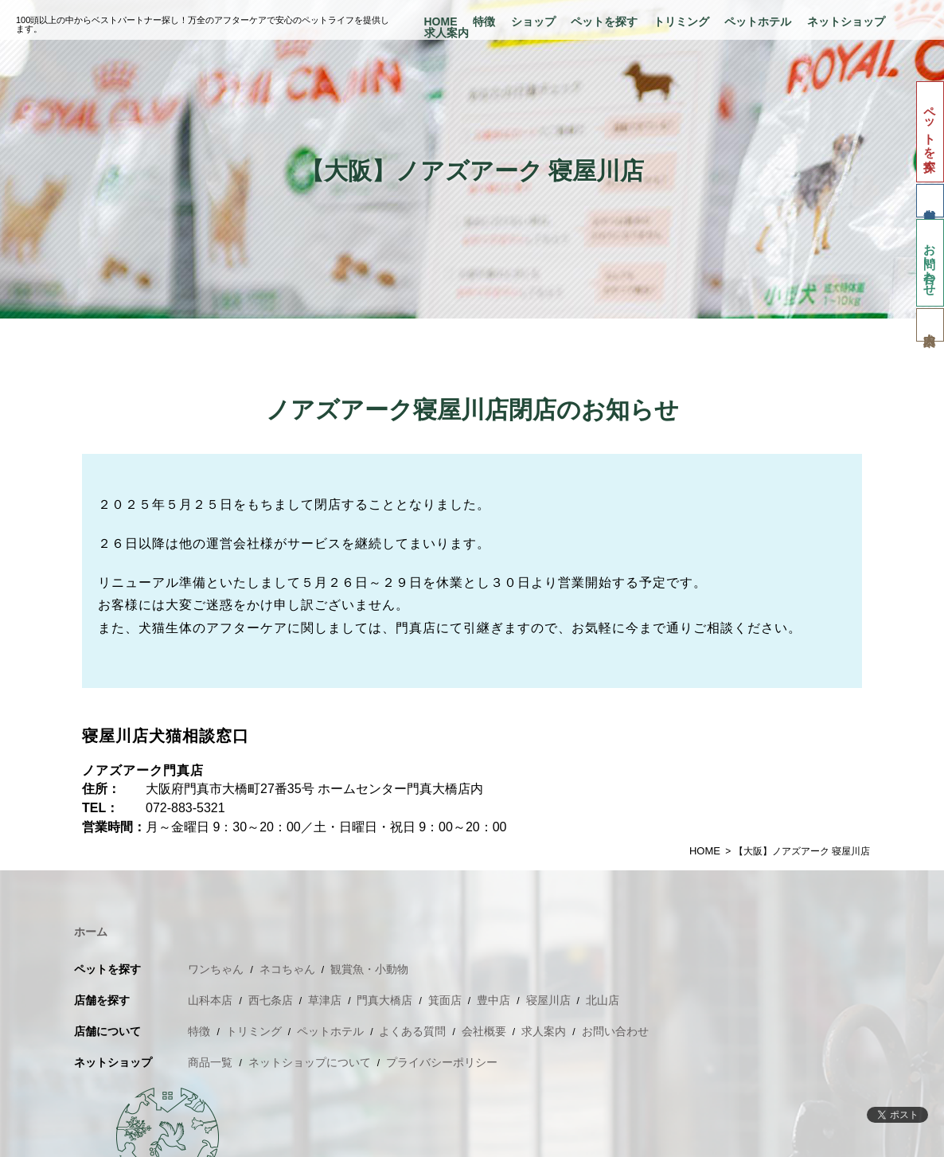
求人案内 (446, 32)
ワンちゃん (216, 969)
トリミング (681, 21)
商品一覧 (210, 1062)
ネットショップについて (309, 1062)
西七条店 (270, 1000)
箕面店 (445, 1000)
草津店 (324, 1000)
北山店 (602, 1000)
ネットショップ (846, 21)
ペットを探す (604, 21)
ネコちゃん (287, 969)
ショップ (533, 21)
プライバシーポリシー (441, 1062)
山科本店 (210, 1000)
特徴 (484, 21)
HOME (441, 21)
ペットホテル (757, 21)
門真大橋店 (384, 1000)
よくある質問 (412, 1031)
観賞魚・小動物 (369, 969)
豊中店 (493, 1000)
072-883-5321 (185, 808)
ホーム (90, 931)
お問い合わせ (930, 263)
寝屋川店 (548, 1000)
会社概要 (484, 1031)
